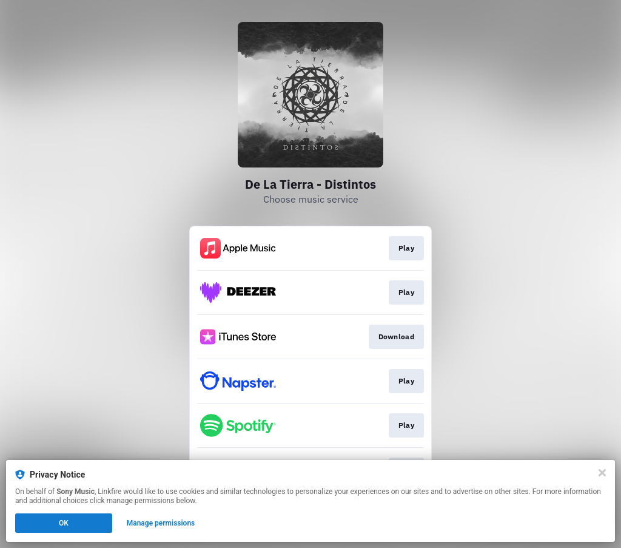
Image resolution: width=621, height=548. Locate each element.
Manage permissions (161, 523)
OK (64, 523)
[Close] (602, 472)
